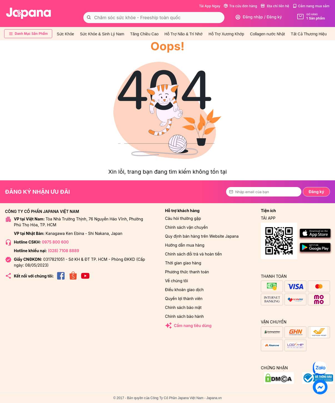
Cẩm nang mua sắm (310, 6)
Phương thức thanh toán (187, 271)
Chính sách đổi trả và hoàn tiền (193, 254)
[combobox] (153, 17)
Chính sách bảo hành (184, 316)
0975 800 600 (55, 242)
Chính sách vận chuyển (186, 227)
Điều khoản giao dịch (184, 289)
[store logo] (29, 13)
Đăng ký (316, 191)
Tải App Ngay (209, 6)
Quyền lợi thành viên (183, 298)
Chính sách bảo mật (183, 307)
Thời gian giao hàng (183, 263)
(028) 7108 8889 (63, 250)
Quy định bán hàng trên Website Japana (202, 236)
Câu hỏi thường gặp (183, 218)
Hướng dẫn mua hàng (184, 245)
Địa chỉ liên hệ (275, 6)
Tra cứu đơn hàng (240, 6)
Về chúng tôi (176, 280)
